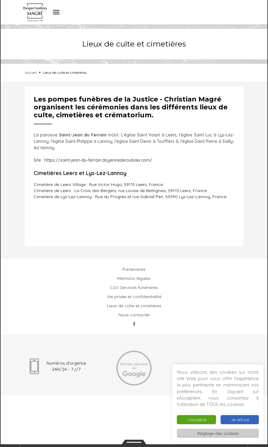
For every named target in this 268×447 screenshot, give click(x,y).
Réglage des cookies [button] (218, 433)
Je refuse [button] (240, 419)
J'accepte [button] (196, 419)
